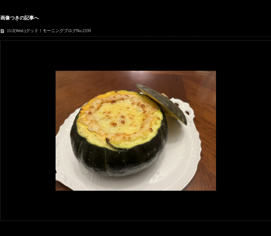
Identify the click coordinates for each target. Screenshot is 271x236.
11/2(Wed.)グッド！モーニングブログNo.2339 (49, 30)
